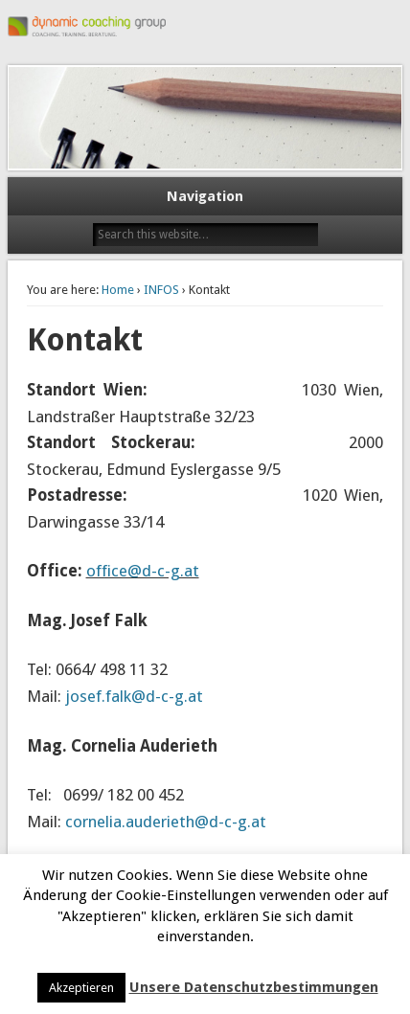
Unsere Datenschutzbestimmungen (253, 987)
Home (118, 289)
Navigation (205, 196)
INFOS (161, 289)
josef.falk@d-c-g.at (134, 696)
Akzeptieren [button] (81, 987)
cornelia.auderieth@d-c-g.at (165, 821)
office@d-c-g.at (142, 570)
